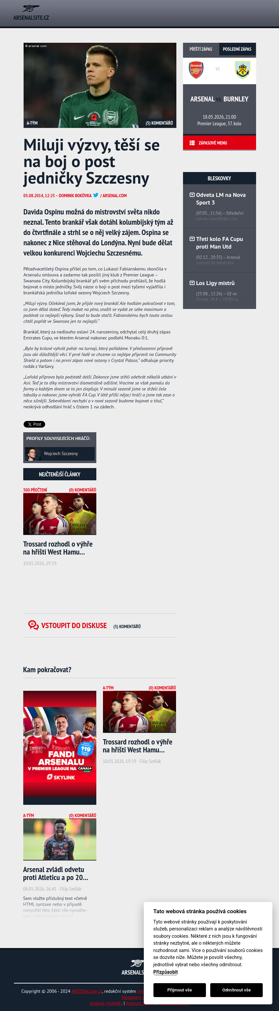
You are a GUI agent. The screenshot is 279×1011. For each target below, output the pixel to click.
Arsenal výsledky (106, 1003)
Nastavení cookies (139, 997)
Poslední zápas (237, 49)
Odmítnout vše (236, 989)
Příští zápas (201, 49)
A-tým (32, 123)
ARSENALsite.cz (86, 991)
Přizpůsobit (165, 972)
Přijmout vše (179, 989)
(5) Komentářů (159, 123)
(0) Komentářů (82, 490)
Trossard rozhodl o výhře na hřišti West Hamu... (58, 548)
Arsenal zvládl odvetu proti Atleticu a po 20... (55, 873)
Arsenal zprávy (140, 1003)
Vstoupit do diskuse (91, 625)
